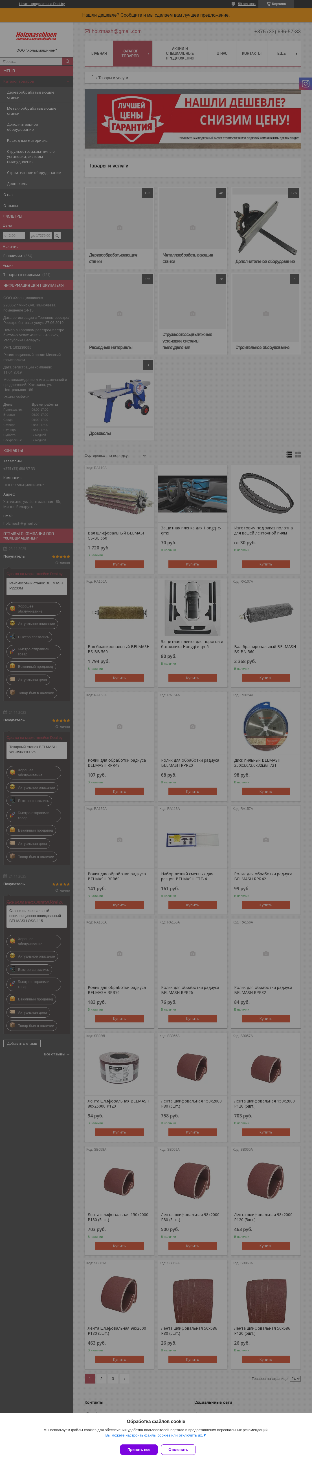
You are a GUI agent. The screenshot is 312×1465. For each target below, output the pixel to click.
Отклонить (180, 1450)
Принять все (139, 1450)
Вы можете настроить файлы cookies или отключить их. (154, 1437)
